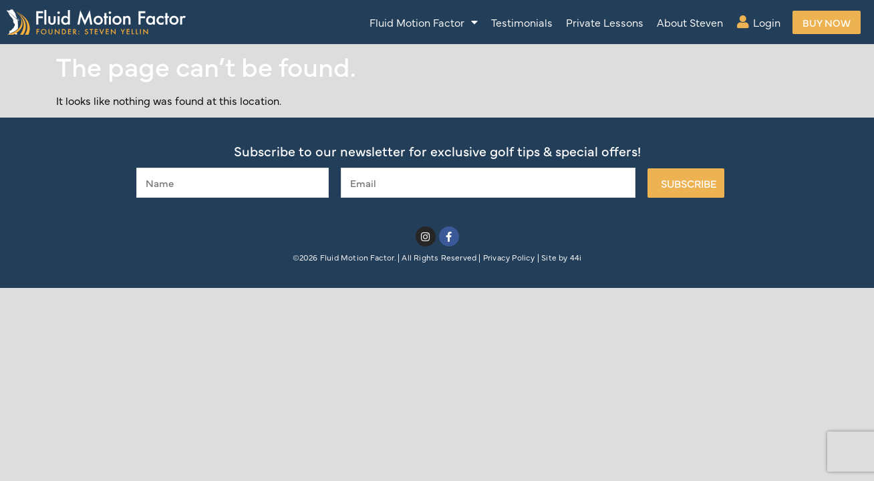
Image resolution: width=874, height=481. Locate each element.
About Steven (690, 22)
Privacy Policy (509, 257)
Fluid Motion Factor (424, 22)
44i (576, 257)
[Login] (743, 22)
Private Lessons (604, 22)
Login (766, 22)
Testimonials (522, 22)
